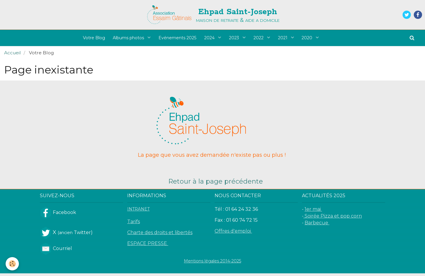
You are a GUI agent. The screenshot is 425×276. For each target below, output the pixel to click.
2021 (285, 39)
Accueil (12, 55)
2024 (209, 39)
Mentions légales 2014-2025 (212, 263)
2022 (260, 39)
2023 (235, 39)
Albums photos (127, 39)
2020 (311, 39)
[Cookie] (12, 263)
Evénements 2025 (176, 39)
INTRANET (138, 211)
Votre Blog (91, 39)
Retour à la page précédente (215, 184)
